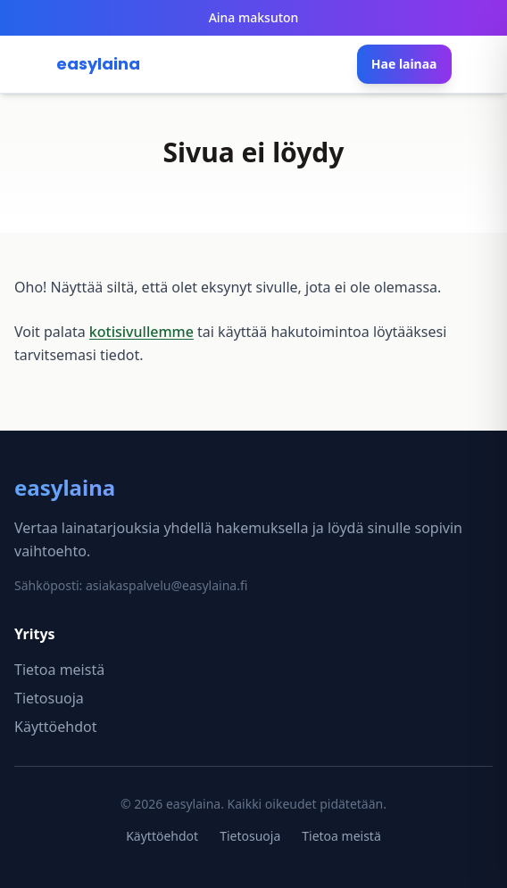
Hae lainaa (404, 63)
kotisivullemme (141, 331)
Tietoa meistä (59, 669)
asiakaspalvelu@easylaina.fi (166, 585)
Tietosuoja (49, 698)
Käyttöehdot (55, 726)
